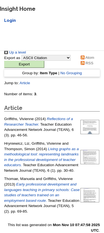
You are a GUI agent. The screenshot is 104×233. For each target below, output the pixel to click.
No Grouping (71, 73)
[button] (24, 64)
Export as (12, 58)
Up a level (15, 52)
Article (24, 83)
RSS (86, 63)
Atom (86, 57)
